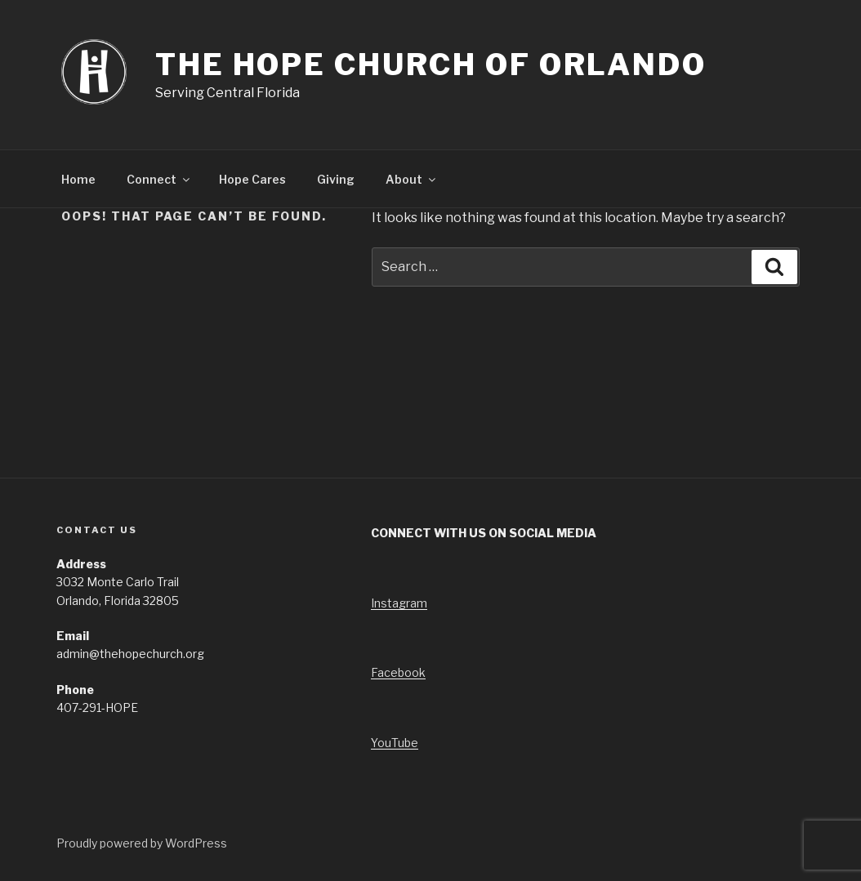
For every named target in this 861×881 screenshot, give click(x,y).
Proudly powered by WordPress (141, 843)
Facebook (398, 672)
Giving (336, 179)
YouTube (394, 743)
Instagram (399, 603)
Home (78, 179)
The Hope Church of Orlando (431, 64)
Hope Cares (252, 179)
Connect (159, 179)
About (412, 179)
